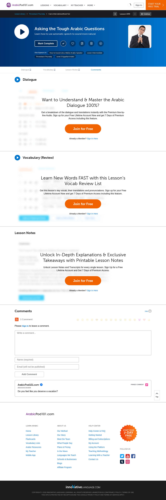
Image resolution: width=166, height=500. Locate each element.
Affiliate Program (64, 467)
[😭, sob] (120, 319)
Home (28, 431)
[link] (115, 14)
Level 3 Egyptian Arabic (65, 57)
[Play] (17, 157)
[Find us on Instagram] (128, 462)
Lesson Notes (72, 70)
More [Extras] (90, 5)
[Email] (47, 367)
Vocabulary (60, 5)
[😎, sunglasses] (96, 319)
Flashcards (30, 439)
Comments (96, 70)
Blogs (59, 463)
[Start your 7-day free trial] (128, 433)
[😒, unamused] (92, 319)
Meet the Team (63, 439)
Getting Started (95, 435)
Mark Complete (46, 43)
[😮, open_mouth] (134, 319)
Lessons (44, 5)
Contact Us (93, 459)
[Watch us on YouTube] (128, 456)
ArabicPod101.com (100, 492)
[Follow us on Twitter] (122, 456)
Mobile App (30, 455)
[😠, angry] (101, 319)
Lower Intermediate (94, 53)
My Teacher (77, 5)
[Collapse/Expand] (83, 311)
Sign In (138, 5)
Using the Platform (97, 447)
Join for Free (83, 129)
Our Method (62, 431)
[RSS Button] (17, 319)
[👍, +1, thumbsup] (149, 319)
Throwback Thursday (37, 14)
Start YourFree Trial (156, 5)
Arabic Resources (33, 447)
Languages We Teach (66, 455)
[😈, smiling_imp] (139, 319)
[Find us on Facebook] (133, 456)
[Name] (47, 359)
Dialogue (25, 70)
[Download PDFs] (91, 43)
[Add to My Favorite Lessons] (73, 43)
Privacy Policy (114, 492)
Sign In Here (92, 138)
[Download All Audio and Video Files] (101, 43)
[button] (129, 5)
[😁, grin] (87, 319)
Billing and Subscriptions (99, 439)
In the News (62, 451)
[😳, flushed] (82, 319)
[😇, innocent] (125, 319)
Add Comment (29, 374)
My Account (94, 443)
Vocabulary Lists (33, 443)
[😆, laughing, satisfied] (106, 319)
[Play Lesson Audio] (21, 31)
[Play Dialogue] (17, 79)
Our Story (61, 435)
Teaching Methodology (98, 451)
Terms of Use (128, 492)
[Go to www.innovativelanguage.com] (83, 486)
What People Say (64, 443)
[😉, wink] (115, 319)
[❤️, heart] (144, 319)
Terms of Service (111, 495)
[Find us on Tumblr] (122, 462)
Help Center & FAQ (97, 431)
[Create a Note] (82, 43)
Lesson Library (20, 14)
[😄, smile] (77, 319)
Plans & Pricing (63, 447)
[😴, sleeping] (130, 319)
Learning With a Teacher (99, 455)
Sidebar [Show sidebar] (147, 14)
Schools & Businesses (67, 459)
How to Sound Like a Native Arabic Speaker (66, 53)
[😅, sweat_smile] (111, 319)
